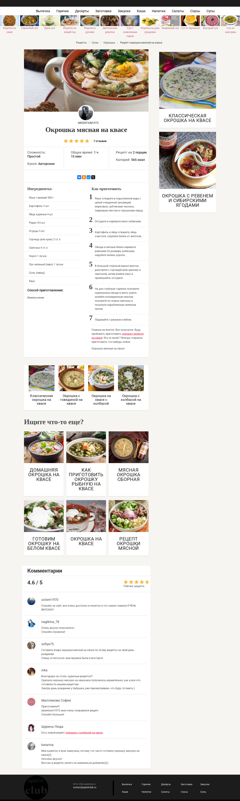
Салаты (178, 11)
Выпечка (43, 11)
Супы (210, 11)
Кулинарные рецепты (36, 788)
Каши (141, 11)
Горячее (62, 11)
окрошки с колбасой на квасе (84, 732)
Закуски (124, 11)
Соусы (195, 11)
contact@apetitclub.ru (84, 787)
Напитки (159, 11)
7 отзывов (85, 141)
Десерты (82, 11)
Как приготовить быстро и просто (33, 8)
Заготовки (103, 11)
